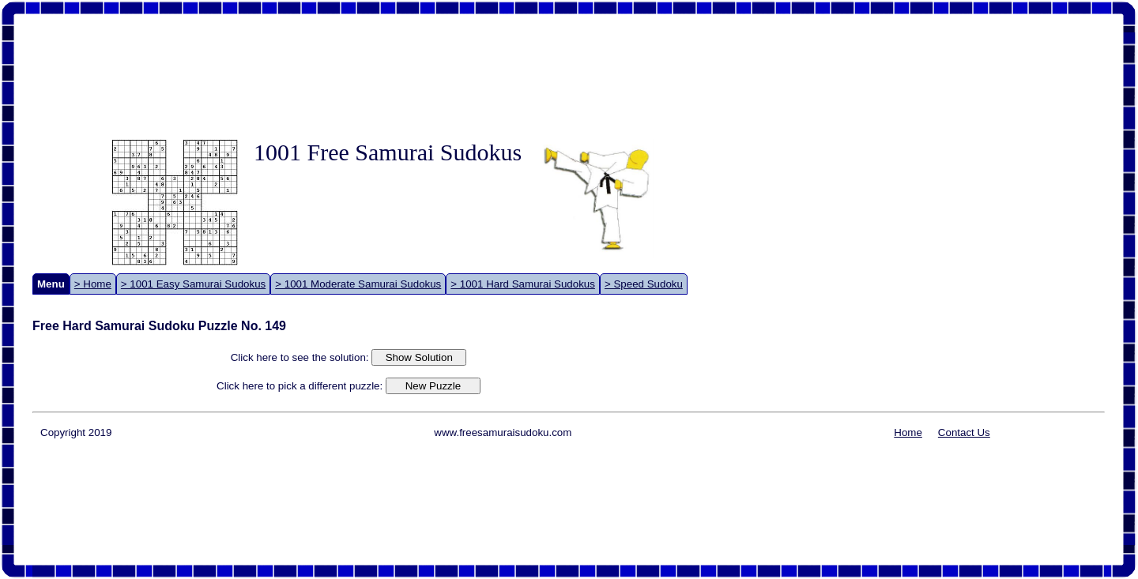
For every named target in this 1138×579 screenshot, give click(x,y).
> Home (92, 284)
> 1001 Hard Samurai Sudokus (522, 284)
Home (908, 432)
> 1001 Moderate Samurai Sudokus (358, 284)
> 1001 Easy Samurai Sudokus (193, 284)
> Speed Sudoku (644, 284)
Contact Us (964, 432)
